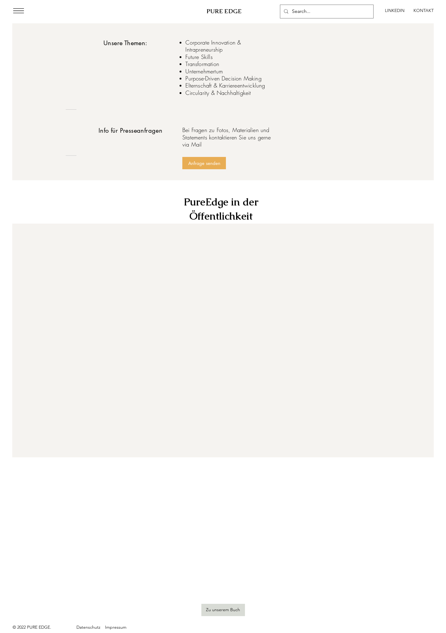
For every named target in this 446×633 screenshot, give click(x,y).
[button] (18, 10)
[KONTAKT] (423, 11)
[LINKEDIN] (395, 10)
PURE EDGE (224, 11)
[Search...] (326, 11)
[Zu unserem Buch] (223, 610)
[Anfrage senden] (204, 163)
